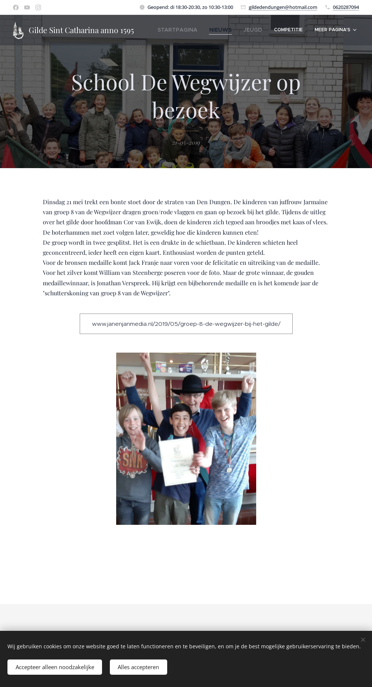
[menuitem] (189, 30)
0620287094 (346, 7)
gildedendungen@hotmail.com (283, 7)
